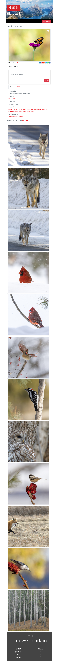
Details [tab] (12, 87)
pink (35, 111)
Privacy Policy (18, 653)
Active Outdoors (18, 116)
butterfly (16, 109)
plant (46, 109)
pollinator (11, 111)
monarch (10, 109)
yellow (22, 111)
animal (24, 109)
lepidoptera (30, 111)
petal (43, 109)
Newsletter (18, 657)
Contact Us (18, 656)
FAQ (18, 654)
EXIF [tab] (18, 87)
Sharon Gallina (12, 99)
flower (40, 109)
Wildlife (10, 116)
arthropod (17, 111)
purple (20, 109)
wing (25, 111)
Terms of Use (18, 651)
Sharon (25, 120)
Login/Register (46, 21)
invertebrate (34, 109)
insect (28, 109)
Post (47, 80)
